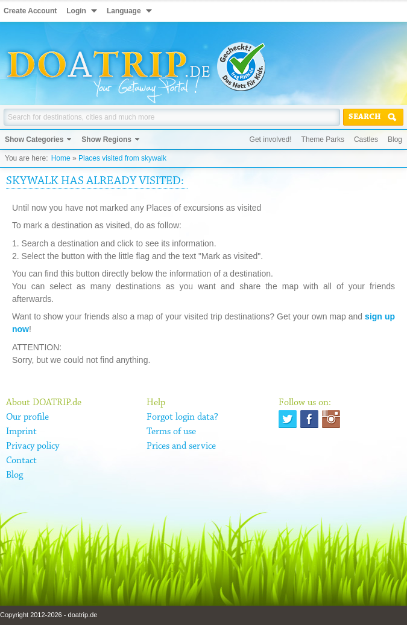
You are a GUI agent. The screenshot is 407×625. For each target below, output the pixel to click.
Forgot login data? (182, 417)
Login (76, 11)
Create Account (30, 11)
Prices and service (181, 446)
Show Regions (106, 139)
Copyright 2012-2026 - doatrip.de (48, 614)
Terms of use (171, 432)
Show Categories (34, 139)
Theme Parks (322, 139)
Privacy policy (32, 446)
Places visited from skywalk (122, 158)
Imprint (21, 432)
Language (124, 11)
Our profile (27, 417)
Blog (395, 139)
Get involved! (271, 139)
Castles (366, 139)
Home (61, 158)
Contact (21, 461)
